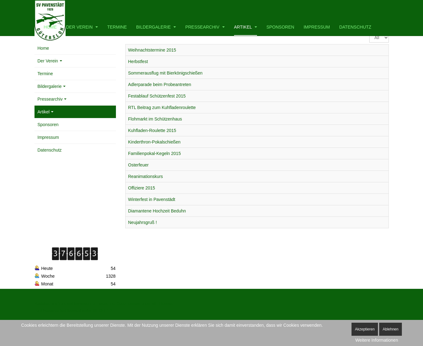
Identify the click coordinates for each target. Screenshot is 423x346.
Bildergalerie (156, 27)
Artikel (245, 27)
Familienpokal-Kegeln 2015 (154, 153)
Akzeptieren (365, 329)
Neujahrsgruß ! (142, 222)
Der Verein (82, 27)
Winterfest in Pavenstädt (151, 199)
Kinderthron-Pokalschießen (154, 141)
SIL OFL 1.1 (103, 310)
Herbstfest (138, 61)
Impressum (317, 27)
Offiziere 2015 (141, 187)
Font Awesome (46, 310)
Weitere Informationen (376, 340)
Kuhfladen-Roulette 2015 (152, 130)
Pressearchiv (205, 27)
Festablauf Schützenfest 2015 (157, 95)
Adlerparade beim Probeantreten (159, 84)
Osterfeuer (138, 164)
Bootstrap (42, 304)
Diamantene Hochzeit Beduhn (157, 210)
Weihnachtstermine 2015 (152, 50)
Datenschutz (355, 27)
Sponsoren (280, 27)
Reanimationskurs (145, 176)
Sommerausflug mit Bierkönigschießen (165, 73)
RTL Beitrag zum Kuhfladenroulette (162, 107)
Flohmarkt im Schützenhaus (155, 118)
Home (50, 27)
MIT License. (162, 304)
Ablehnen (390, 329)
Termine (117, 27)
